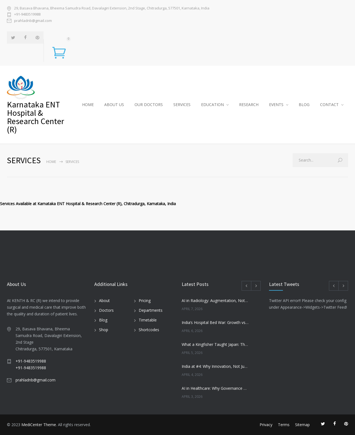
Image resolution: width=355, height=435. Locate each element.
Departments (151, 310)
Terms (284, 424)
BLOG (304, 104)
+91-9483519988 (27, 14)
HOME (88, 104)
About (104, 300)
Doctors (106, 310)
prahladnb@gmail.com (33, 20)
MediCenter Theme (38, 424)
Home (51, 161)
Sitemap (302, 424)
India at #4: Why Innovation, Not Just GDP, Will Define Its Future (215, 366)
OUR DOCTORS (149, 104)
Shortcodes (149, 329)
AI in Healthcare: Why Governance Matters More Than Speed (215, 388)
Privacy (266, 424)
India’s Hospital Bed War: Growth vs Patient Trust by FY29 (215, 322)
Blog (103, 320)
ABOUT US (114, 104)
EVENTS (276, 104)
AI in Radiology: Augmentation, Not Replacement (215, 300)
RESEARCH (248, 104)
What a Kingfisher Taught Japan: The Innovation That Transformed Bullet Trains (215, 344)
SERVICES (182, 104)
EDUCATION (212, 104)
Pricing (145, 300)
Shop (103, 329)
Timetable (148, 320)
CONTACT (329, 104)
